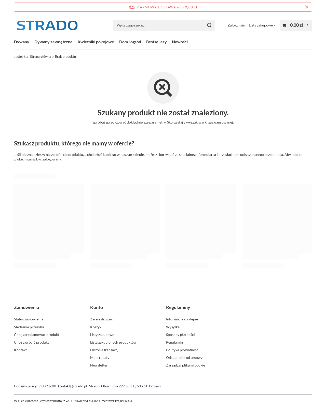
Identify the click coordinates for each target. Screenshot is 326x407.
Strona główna (40, 57)
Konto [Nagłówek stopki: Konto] (96, 307)
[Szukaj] (209, 25)
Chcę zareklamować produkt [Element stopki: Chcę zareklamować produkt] (36, 334)
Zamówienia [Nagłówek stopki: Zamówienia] (26, 307)
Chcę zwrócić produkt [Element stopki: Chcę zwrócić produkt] (31, 342)
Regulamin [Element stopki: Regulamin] (174, 342)
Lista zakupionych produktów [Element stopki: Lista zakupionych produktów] (113, 342)
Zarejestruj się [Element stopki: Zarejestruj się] (101, 319)
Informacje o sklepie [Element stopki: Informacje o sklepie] (182, 319)
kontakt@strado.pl (72, 386)
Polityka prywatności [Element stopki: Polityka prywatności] (182, 350)
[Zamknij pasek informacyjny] (306, 7)
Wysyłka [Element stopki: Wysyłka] (173, 327)
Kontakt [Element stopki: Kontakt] (20, 350)
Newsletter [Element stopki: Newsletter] (99, 365)
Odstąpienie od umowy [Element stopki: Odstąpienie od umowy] (184, 357)
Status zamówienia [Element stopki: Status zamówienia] (28, 319)
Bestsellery (156, 41)
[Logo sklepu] (47, 25)
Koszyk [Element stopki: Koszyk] (95, 327)
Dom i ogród (130, 41)
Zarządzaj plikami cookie (185, 365)
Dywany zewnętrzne (53, 41)
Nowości (180, 41)
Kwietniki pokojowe (96, 41)
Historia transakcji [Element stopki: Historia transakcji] (104, 350)
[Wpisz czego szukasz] (164, 25)
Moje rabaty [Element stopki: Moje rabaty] (99, 357)
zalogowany (52, 159)
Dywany (21, 41)
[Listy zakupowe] (262, 25)
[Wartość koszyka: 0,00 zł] (296, 25)
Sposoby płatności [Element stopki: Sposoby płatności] (180, 334)
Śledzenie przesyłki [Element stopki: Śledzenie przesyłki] (29, 327)
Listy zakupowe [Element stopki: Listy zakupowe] (102, 334)
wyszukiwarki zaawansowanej (209, 122)
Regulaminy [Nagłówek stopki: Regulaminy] (178, 307)
